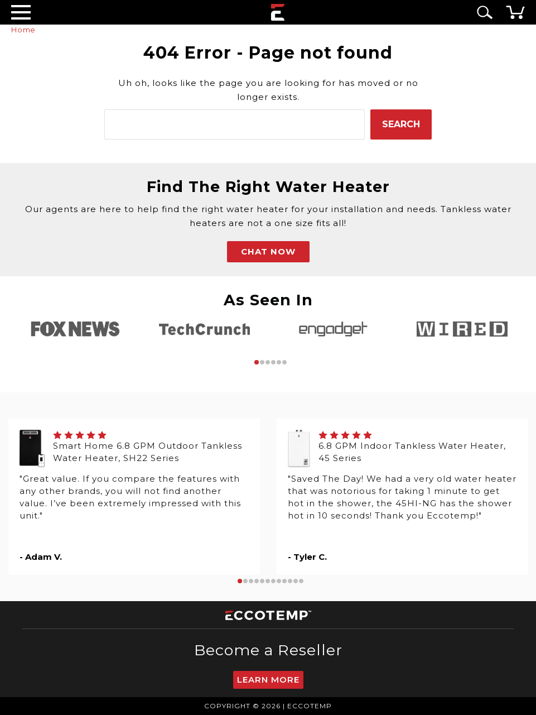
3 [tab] (267, 362)
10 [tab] (290, 581)
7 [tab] (273, 581)
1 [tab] (256, 362)
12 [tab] (301, 581)
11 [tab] (295, 581)
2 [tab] (262, 362)
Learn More (268, 679)
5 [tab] (279, 362)
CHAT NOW (268, 251)
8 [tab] (279, 581)
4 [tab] (273, 362)
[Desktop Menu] (21, 12)
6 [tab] (284, 362)
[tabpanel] (75, 329)
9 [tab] (284, 581)
